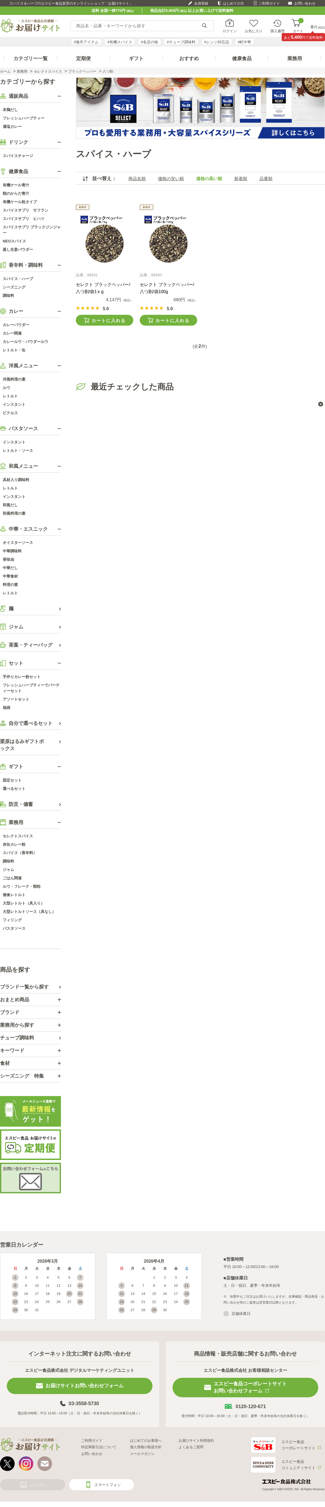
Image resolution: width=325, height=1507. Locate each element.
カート (298, 26)
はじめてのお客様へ (146, 1440)
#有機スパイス (119, 42)
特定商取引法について (98, 1447)
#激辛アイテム (86, 42)
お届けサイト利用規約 (196, 1440)
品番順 (265, 178)
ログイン (230, 31)
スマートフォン (107, 1485)
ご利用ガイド (269, 3)
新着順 (240, 178)
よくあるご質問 (191, 1447)
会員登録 (201, 3)
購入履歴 (278, 31)
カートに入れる (109, 320)
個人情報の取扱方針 (146, 1447)
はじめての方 (233, 3)
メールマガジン (142, 1454)
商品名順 (137, 178)
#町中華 (244, 42)
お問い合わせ (305, 3)
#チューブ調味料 (181, 42)
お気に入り (253, 31)
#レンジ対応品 (216, 42)
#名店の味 (149, 42)
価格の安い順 (171, 178)
